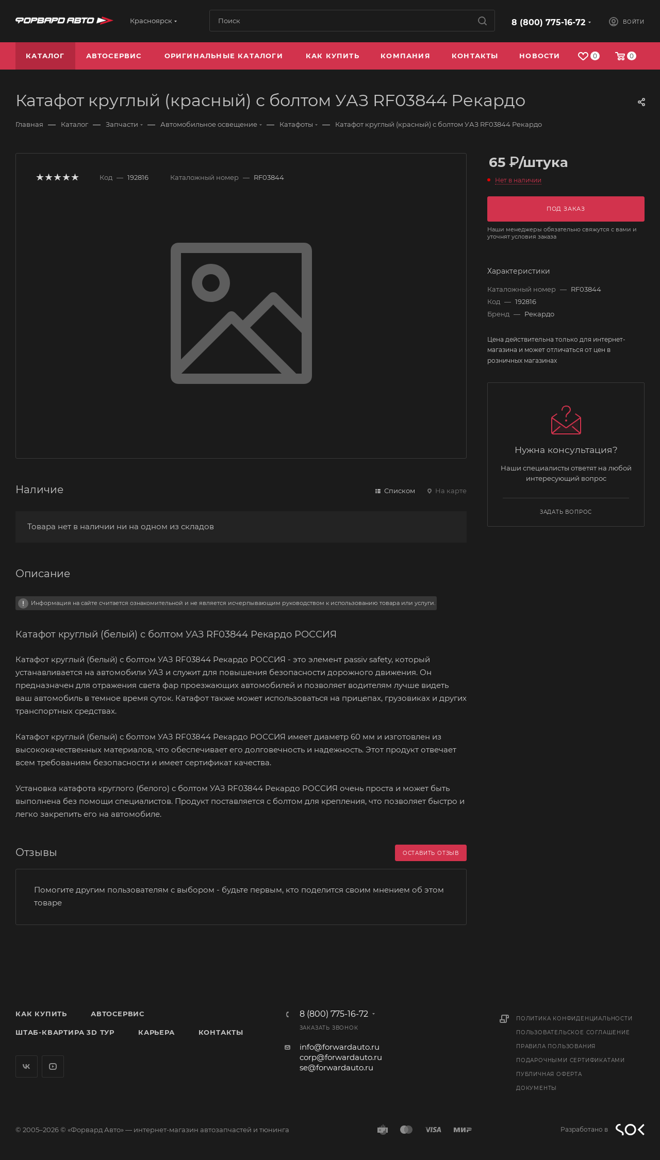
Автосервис (117, 1014)
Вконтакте (26, 1066)
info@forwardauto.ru (340, 1047)
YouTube (53, 1066)
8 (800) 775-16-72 (548, 22)
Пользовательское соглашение (573, 1032)
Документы (536, 1088)
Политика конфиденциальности (574, 1018)
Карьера (156, 1032)
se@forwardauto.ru (336, 1067)
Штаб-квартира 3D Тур (64, 1032)
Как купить (41, 1014)
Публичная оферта (549, 1074)
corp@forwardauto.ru (341, 1057)
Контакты (221, 1032)
